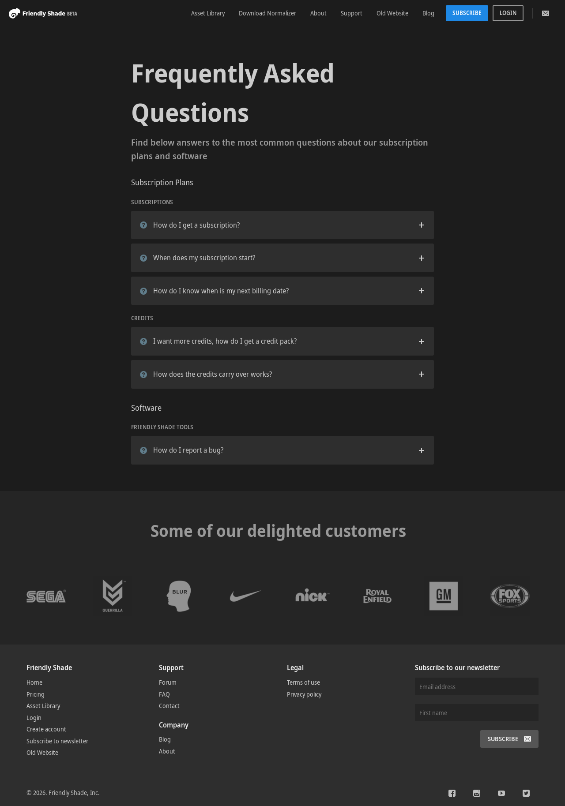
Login (508, 13)
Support (351, 13)
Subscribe (467, 13)
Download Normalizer (267, 13)
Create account (46, 729)
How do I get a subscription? (190, 225)
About (318, 13)
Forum (168, 682)
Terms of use (303, 682)
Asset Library (208, 13)
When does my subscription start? (197, 257)
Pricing (35, 694)
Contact (169, 705)
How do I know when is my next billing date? (214, 291)
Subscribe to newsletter (57, 741)
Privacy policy (304, 694)
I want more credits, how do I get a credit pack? (218, 341)
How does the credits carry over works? (206, 374)
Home (34, 682)
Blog (428, 13)
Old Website (392, 13)
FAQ (164, 694)
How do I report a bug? (181, 450)
